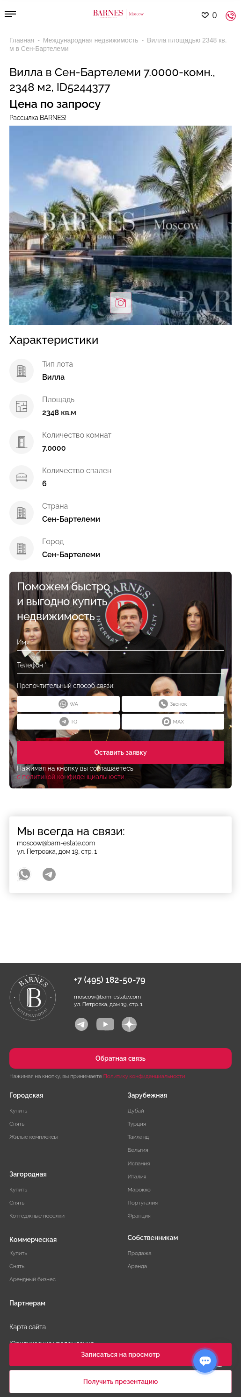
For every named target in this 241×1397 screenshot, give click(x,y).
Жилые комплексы (33, 1137)
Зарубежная (148, 1095)
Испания (139, 1163)
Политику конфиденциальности (144, 1076)
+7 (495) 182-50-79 (110, 980)
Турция (137, 1123)
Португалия (143, 1202)
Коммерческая (33, 1239)
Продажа (140, 1253)
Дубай (136, 1110)
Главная (22, 40)
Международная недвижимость (91, 40)
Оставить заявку (120, 752)
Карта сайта (27, 1327)
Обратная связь (120, 1058)
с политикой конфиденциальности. (71, 776)
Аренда (137, 1266)
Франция (139, 1216)
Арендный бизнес (32, 1279)
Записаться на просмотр (120, 1354)
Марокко (139, 1189)
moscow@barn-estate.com (56, 843)
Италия (137, 1176)
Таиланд (138, 1137)
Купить (18, 1110)
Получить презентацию (120, 1381)
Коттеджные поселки (37, 1216)
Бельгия (138, 1150)
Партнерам (27, 1303)
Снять (16, 1123)
